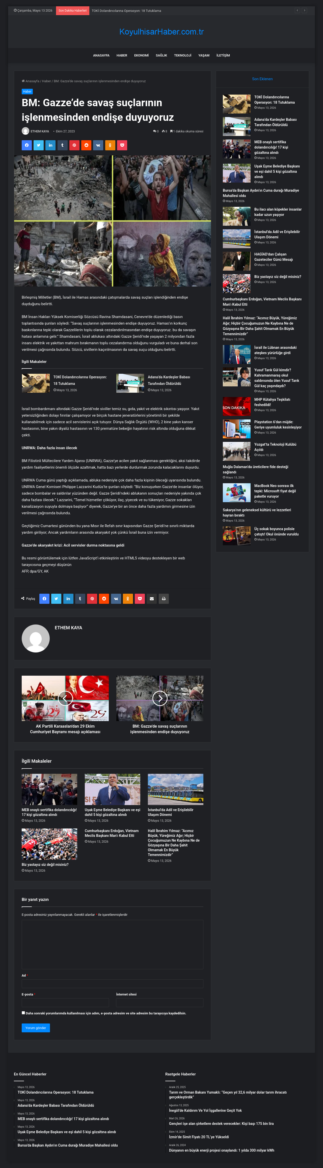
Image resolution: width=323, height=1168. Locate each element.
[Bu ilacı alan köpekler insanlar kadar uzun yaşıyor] (237, 217)
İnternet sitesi (126, 994)
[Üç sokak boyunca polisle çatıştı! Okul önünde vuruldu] (237, 538)
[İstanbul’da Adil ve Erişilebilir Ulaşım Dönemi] (175, 789)
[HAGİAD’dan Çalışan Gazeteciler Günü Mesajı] (237, 261)
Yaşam (203, 55)
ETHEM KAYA (40, 131)
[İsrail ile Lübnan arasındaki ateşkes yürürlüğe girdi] (237, 355)
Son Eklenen (262, 79)
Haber (122, 55)
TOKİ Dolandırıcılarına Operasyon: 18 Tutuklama (126, 11)
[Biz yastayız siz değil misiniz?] (49, 844)
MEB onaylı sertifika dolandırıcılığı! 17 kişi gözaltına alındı (272, 148)
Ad (25, 975)
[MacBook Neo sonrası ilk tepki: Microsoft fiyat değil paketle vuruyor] (237, 495)
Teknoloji (182, 55)
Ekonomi (141, 55)
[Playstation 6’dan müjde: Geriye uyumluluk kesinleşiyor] (237, 429)
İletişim (223, 55)
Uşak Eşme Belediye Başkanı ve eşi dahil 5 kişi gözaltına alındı (278, 172)
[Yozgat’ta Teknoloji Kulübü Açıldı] (237, 453)
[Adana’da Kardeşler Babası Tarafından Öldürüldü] (130, 383)
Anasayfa (101, 55)
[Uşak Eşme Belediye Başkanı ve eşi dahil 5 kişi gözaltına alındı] (112, 789)
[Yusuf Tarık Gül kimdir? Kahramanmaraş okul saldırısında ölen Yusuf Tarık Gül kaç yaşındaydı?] (237, 377)
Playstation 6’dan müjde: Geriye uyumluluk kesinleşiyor (274, 428)
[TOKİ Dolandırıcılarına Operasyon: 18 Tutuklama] (36, 383)
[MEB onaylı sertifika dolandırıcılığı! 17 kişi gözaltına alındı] (49, 789)
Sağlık (161, 55)
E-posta (28, 994)
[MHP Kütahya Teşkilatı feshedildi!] (237, 407)
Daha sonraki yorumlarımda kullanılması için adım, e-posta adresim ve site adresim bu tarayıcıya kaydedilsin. (106, 1013)
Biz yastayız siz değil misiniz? (45, 865)
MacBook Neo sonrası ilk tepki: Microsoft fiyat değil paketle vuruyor (276, 493)
